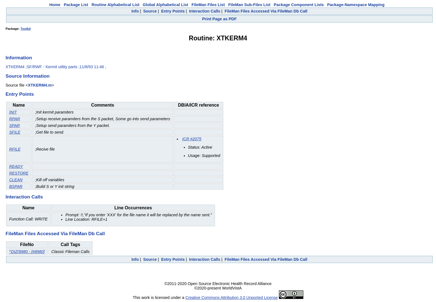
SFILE (14, 132)
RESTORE (18, 173)
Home (54, 5)
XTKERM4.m (40, 85)
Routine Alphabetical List (115, 5)
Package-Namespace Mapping (356, 5)
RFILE (15, 149)
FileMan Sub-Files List (249, 5)
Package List (76, 5)
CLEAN (16, 180)
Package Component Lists (299, 5)
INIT (13, 112)
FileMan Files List (208, 5)
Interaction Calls (204, 11)
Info (135, 11)
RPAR (14, 119)
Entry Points (173, 11)
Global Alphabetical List (165, 5)
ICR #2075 (191, 139)
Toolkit (26, 28)
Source (150, 11)
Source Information (27, 76)
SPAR (14, 125)
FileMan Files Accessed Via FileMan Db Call (266, 11)
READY (16, 166)
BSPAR (16, 186)
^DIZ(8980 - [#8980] (27, 251)
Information (19, 57)
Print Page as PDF (219, 19)
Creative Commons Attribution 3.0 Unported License (231, 297)
